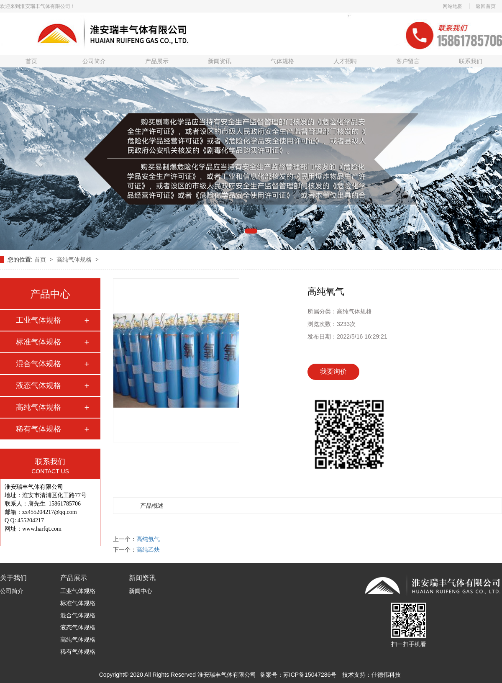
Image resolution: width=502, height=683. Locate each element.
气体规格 (282, 61)
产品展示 (157, 61)
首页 (31, 61)
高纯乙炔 (148, 549)
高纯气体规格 (74, 259)
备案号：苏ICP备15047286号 (298, 674)
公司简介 (94, 61)
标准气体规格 (38, 342)
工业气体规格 (38, 320)
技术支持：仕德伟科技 (371, 674)
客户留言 (408, 61)
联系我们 (470, 61)
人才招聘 (345, 61)
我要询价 (333, 371)
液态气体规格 (38, 385)
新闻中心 (140, 591)
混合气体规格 (38, 363)
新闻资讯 (219, 61)
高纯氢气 (148, 539)
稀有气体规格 (38, 429)
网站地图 (453, 6)
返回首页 (486, 6)
